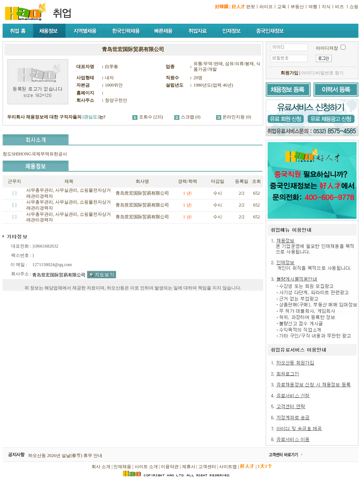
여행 (312, 6)
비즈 (339, 6)
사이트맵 (228, 466)
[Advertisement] (137, 351)
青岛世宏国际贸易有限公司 (142, 193)
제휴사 (188, 466)
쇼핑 (354, 6)
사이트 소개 (146, 466)
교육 (281, 6)
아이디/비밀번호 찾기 (322, 72)
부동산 (297, 6)
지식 (326, 6)
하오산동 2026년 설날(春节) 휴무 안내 (65, 455)
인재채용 (122, 466)
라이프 (266, 6)
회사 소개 (101, 466)
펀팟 (250, 6)
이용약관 (170, 466)
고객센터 (207, 466)
